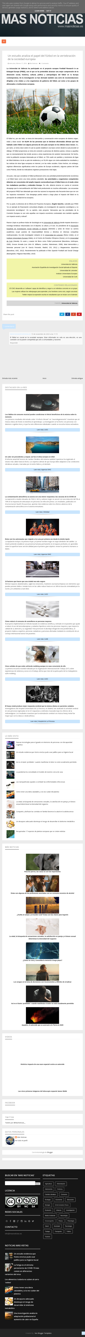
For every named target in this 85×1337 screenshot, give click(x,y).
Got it (48, 11)
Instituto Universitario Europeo (66, 273)
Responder (14, 343)
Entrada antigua (77, 378)
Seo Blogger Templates (43, 1333)
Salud (47, 1226)
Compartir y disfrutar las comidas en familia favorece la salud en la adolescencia (44, 811)
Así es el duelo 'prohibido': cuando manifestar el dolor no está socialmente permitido (46, 762)
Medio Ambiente (50, 1215)
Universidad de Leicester (68, 270)
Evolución (48, 1210)
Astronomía (48, 1189)
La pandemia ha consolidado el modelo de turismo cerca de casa (39, 772)
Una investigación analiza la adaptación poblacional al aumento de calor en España (26, 1316)
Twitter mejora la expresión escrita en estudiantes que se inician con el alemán (49, 295)
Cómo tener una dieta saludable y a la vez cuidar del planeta (37, 792)
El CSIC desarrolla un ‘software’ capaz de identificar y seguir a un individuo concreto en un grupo (43, 288)
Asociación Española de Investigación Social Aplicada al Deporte (54, 267)
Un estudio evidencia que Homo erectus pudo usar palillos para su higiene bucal (44, 752)
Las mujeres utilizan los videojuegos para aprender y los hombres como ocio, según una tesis (44, 291)
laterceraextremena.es (20, 334)
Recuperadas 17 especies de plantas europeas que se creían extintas (40, 831)
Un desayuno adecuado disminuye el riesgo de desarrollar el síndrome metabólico (45, 821)
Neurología (64, 1215)
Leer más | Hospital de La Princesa (42, 721)
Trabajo (47, 1231)
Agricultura (48, 1184)
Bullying (59, 1189)
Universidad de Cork (70, 277)
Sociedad (57, 1226)
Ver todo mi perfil (21, 1140)
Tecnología (68, 1226)
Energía (47, 1205)
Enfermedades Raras (62, 1205)
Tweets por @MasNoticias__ (15, 1123)
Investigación (70, 1210)
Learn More (39, 11)
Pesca (61, 1221)
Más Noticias (22, 1137)
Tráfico (69, 1231)
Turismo (47, 1236)
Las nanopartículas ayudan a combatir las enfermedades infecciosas (40, 782)
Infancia (58, 1210)
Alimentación (61, 1184)
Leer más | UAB (42, 639)
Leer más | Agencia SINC (42, 469)
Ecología (48, 1199)
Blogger (50, 1152)
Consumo (64, 1194)
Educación (70, 1199)
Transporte (58, 1231)
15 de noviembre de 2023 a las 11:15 (44, 334)
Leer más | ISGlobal (42, 512)
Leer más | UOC (42, 430)
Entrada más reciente (9, 378)
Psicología (71, 1221)
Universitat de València (69, 264)
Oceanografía (49, 1221)
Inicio (44, 378)
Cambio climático (50, 1194)
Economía (59, 1199)
